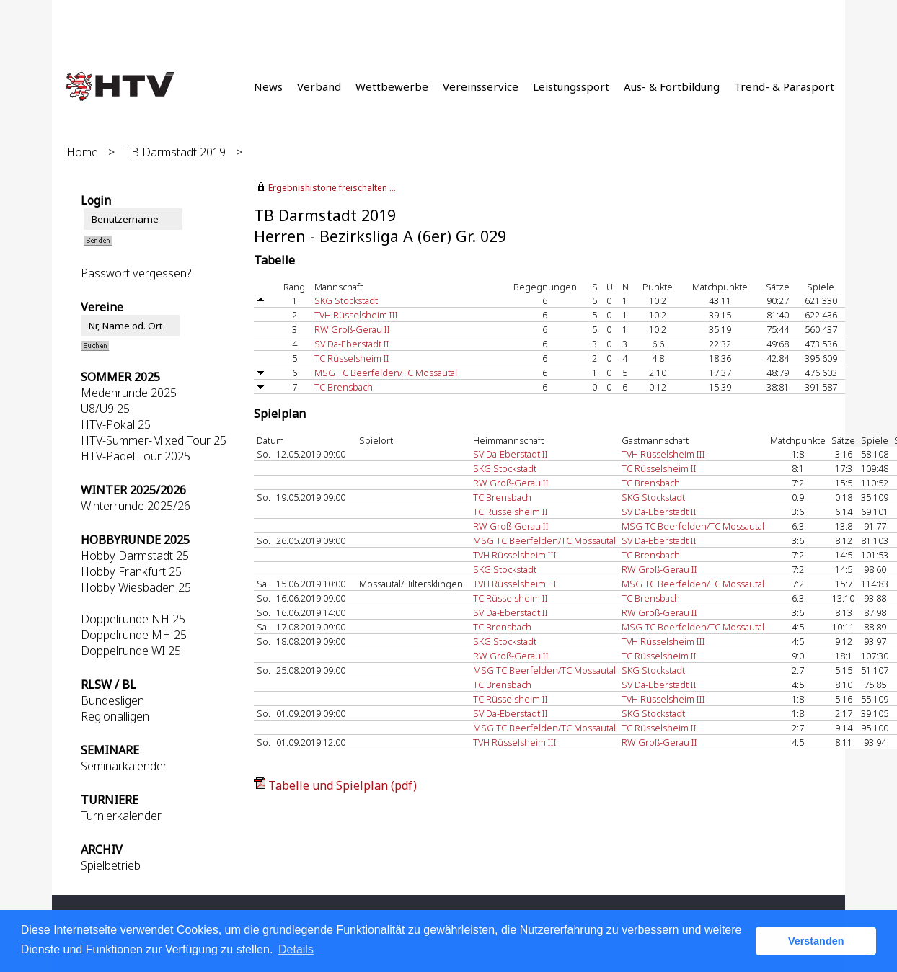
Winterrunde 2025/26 (135, 506)
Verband (319, 86)
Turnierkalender (121, 816)
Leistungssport (571, 86)
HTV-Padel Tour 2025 (135, 456)
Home (82, 152)
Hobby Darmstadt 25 (135, 555)
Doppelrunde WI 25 (131, 651)
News (268, 86)
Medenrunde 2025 (129, 393)
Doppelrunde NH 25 (133, 619)
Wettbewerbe (391, 86)
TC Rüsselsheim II (351, 358)
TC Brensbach (343, 386)
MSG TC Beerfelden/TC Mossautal (385, 372)
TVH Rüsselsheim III (356, 314)
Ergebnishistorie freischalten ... (332, 188)
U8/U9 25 (105, 408)
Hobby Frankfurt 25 (131, 571)
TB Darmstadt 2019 (175, 152)
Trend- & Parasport (784, 86)
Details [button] (296, 949)
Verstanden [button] (816, 941)
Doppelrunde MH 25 (134, 635)
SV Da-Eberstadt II (351, 343)
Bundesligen (112, 700)
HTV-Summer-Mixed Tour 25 (153, 440)
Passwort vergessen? (136, 273)
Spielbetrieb (111, 865)
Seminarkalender (124, 766)
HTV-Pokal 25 (116, 424)
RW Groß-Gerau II (352, 329)
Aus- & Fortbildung (672, 86)
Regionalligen (115, 716)
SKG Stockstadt (346, 300)
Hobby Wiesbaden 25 (136, 587)
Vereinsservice (480, 86)
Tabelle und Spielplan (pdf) (342, 785)
